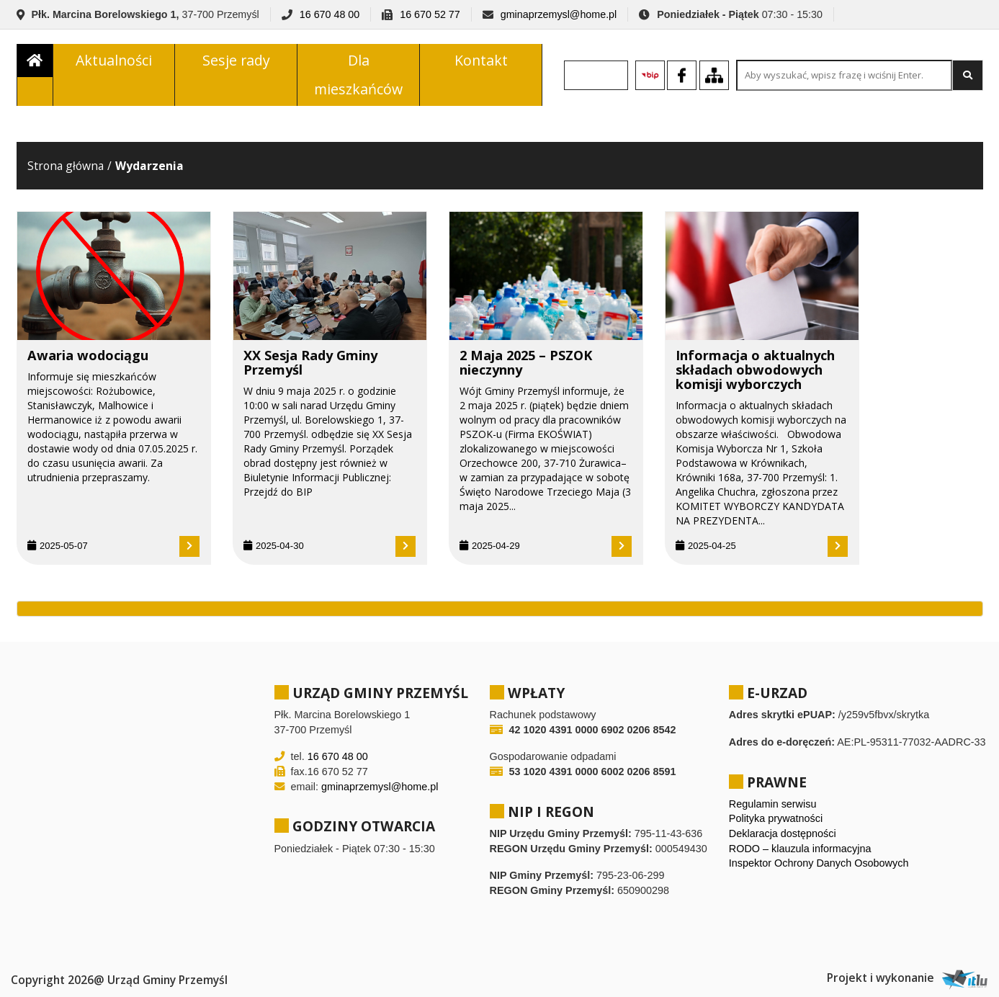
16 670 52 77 (430, 14)
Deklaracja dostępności (782, 833)
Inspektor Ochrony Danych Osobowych (819, 863)
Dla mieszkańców (358, 74)
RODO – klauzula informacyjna (800, 848)
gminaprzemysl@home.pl (559, 14)
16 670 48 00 (329, 14)
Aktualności (114, 60)
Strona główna (65, 166)
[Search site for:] (844, 75)
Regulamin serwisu (773, 804)
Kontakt (481, 60)
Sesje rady (236, 60)
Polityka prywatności (776, 818)
